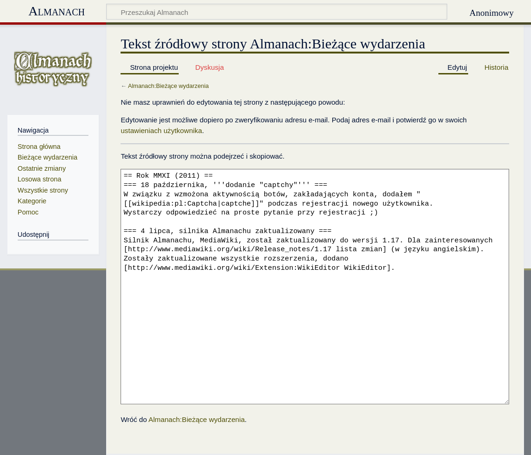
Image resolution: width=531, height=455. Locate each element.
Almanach (56, 11)
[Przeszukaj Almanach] (277, 11)
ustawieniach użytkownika (161, 130)
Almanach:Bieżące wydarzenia (168, 85)
